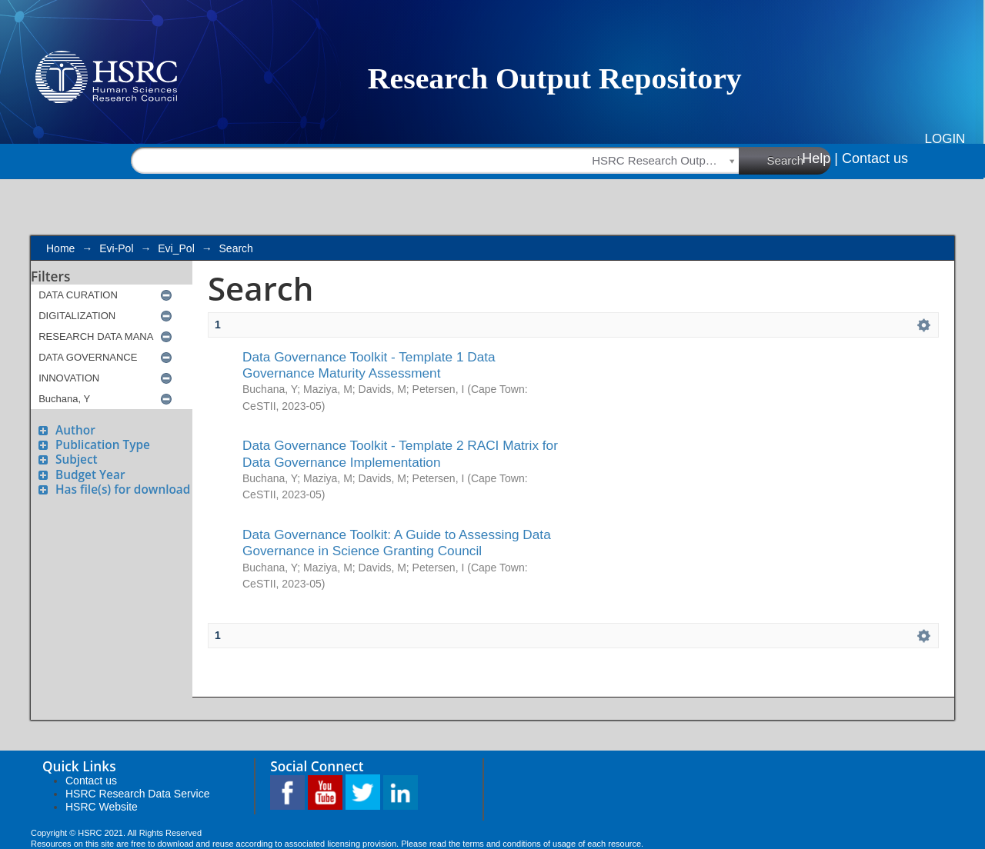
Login (945, 139)
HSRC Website (101, 807)
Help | (820, 158)
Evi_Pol (176, 248)
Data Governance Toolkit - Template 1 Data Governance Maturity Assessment (369, 365)
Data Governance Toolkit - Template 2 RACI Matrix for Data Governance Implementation (400, 453)
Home (60, 248)
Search (799, 160)
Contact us (875, 158)
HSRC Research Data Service (137, 793)
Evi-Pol (116, 248)
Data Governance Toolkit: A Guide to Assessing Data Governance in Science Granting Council (396, 542)
